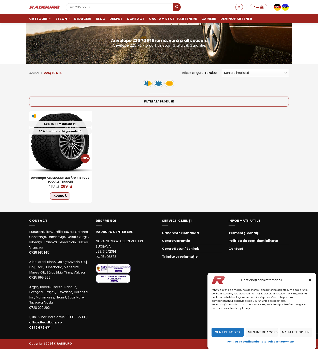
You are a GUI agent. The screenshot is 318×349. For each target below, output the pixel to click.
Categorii (40, 18)
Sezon (63, 18)
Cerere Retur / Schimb (180, 248)
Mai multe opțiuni (296, 332)
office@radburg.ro (45, 322)
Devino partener (236, 18)
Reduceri (82, 18)
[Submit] (177, 7)
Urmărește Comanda (180, 233)
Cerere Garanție (176, 240)
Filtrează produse (159, 101)
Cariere (208, 18)
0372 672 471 (39, 327)
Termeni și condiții (244, 233)
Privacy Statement (281, 341)
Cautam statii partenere (173, 18)
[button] (310, 280)
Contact (135, 18)
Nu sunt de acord (263, 332)
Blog (100, 18)
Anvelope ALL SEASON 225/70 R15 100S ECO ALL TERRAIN (60, 179)
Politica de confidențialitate (246, 341)
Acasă (34, 73)
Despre (116, 18)
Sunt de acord (227, 332)
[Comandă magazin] (255, 73)
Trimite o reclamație (180, 256)
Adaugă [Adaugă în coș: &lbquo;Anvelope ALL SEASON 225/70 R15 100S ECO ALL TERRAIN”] (60, 196)
